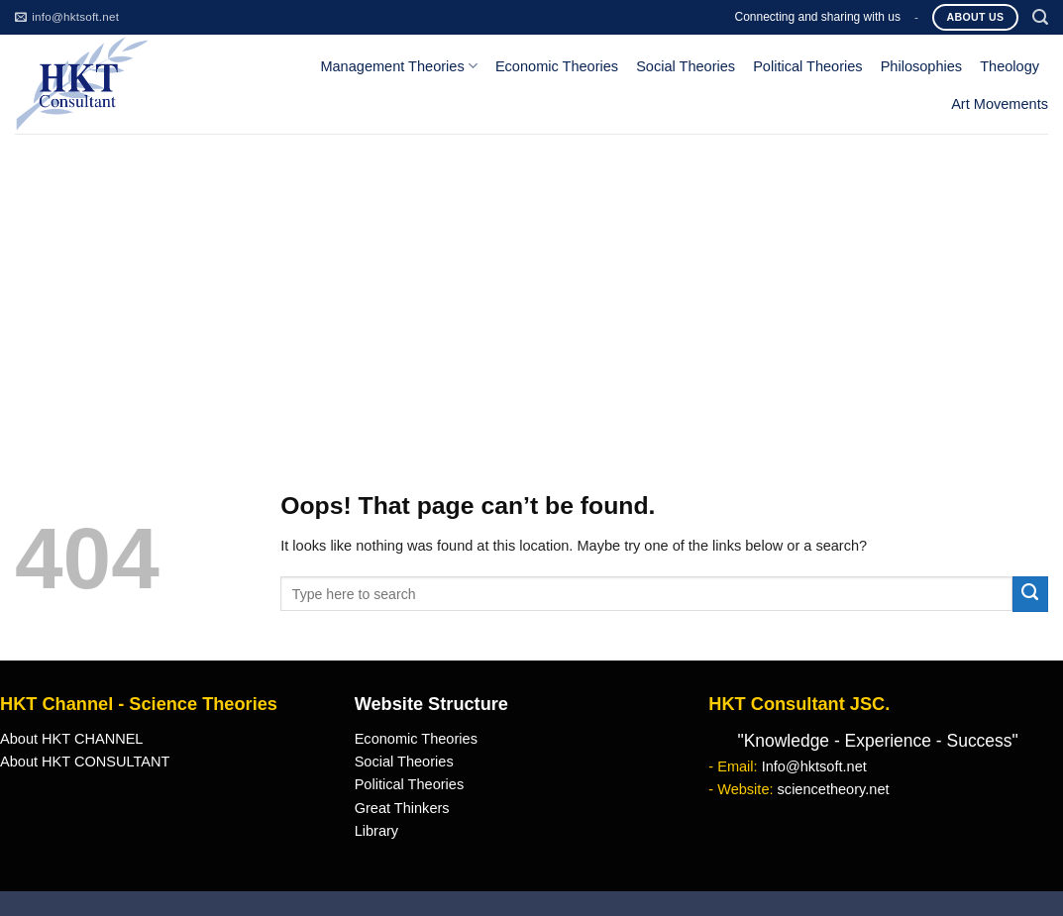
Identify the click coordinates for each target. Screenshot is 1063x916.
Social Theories (685, 66)
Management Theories (398, 65)
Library (376, 831)
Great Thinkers (402, 808)
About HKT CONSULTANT (84, 761)
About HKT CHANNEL (71, 739)
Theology (1009, 66)
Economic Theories (556, 66)
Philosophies (922, 66)
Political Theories (808, 66)
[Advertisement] (531, 282)
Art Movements (999, 104)
